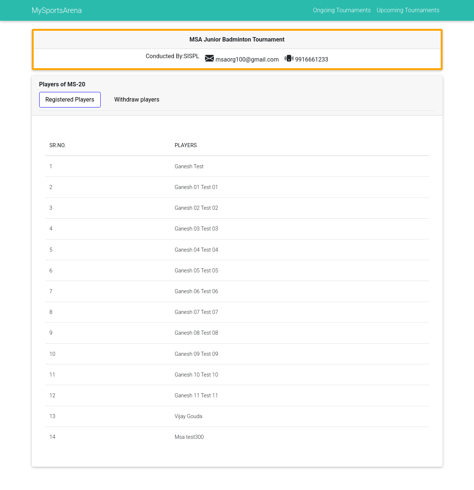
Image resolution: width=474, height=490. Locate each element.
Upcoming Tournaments (408, 10)
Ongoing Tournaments (342, 10)
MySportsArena (57, 10)
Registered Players (70, 99)
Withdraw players (136, 99)
